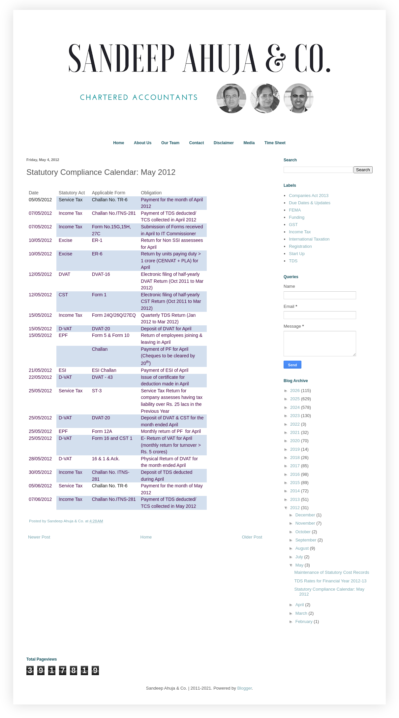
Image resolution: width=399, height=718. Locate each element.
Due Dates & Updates (309, 202)
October (303, 531)
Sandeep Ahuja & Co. (66, 521)
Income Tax (300, 231)
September (306, 540)
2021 (295, 432)
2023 (295, 415)
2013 (295, 499)
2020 (295, 440)
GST (293, 224)
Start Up (297, 253)
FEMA (295, 210)
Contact (196, 143)
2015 (295, 482)
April (300, 604)
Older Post (252, 537)
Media (249, 143)
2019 (295, 449)
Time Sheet (275, 143)
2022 (295, 424)
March (302, 613)
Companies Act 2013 (308, 195)
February (304, 621)
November (306, 523)
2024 (295, 407)
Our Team (170, 143)
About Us (142, 143)
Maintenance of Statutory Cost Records (331, 572)
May (300, 565)
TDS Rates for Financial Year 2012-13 (330, 580)
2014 (295, 490)
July (299, 556)
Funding (296, 217)
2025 (295, 398)
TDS (293, 260)
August (302, 548)
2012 (295, 507)
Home (118, 143)
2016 (295, 474)
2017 (295, 465)
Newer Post (39, 537)
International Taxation (309, 239)
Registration (300, 246)
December (306, 514)
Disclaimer (224, 143)
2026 (295, 390)
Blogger (244, 688)
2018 (295, 457)
